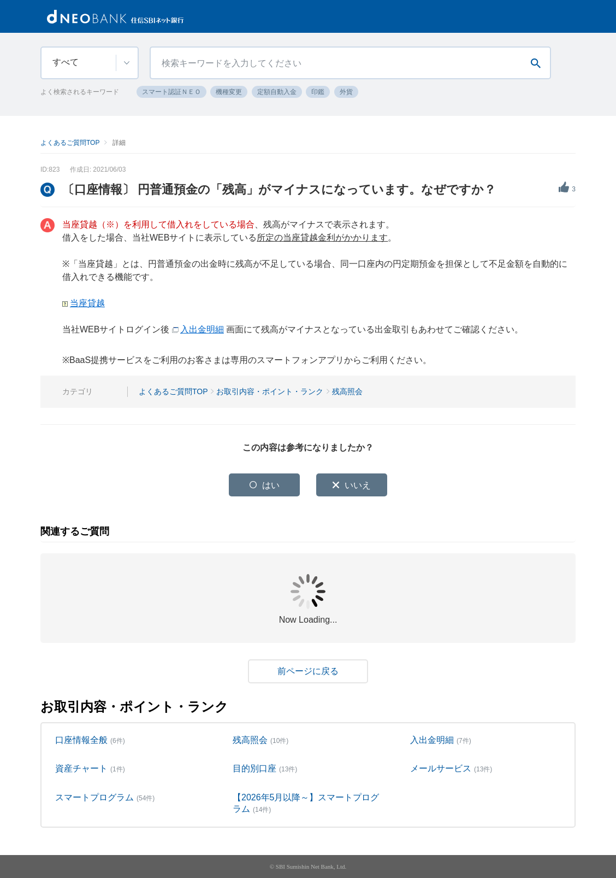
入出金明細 (202, 329)
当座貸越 (87, 303)
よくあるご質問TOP (69, 143)
